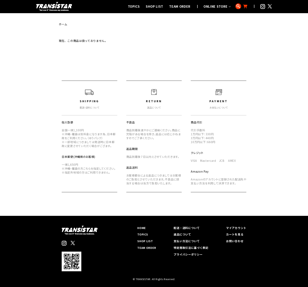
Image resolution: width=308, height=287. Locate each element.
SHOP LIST (154, 6)
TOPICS (134, 6)
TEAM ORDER (179, 6)
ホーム (63, 24)
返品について (182, 234)
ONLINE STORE (215, 6)
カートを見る (234, 234)
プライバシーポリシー (188, 254)
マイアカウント (236, 228)
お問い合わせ (234, 241)
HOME (142, 228)
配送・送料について (187, 228)
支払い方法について (187, 241)
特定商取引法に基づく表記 (191, 248)
